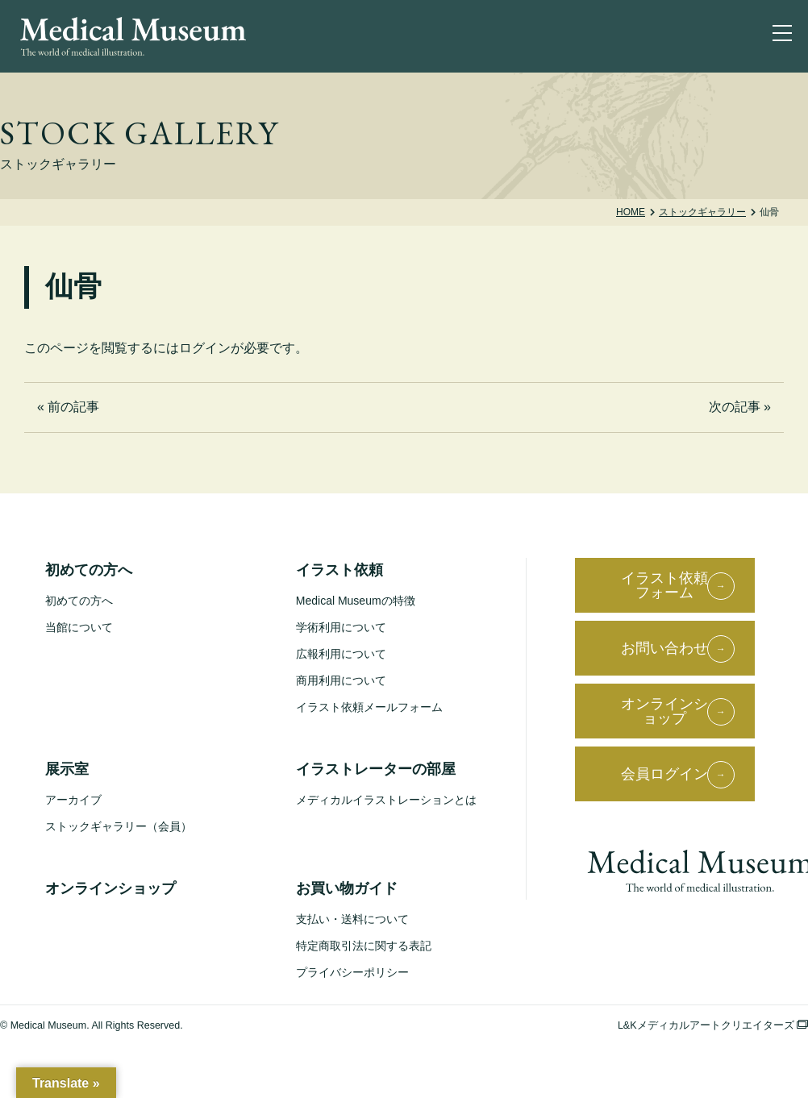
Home (630, 212)
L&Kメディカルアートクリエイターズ (713, 1025)
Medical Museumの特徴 (355, 600)
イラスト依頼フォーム (664, 585)
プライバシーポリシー (352, 972)
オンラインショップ (110, 888)
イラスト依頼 (339, 570)
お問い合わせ (664, 648)
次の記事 (734, 407)
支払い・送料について (352, 919)
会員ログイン (664, 774)
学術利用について (341, 627)
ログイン (205, 348)
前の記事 (73, 407)
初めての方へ (88, 570)
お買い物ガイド (347, 888)
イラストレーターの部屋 (376, 769)
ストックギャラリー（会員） (118, 826)
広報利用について (341, 653)
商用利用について (341, 680)
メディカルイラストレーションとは (386, 799)
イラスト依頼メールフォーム (369, 707)
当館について (79, 627)
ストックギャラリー (702, 212)
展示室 (67, 769)
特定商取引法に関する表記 (363, 945)
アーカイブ (73, 799)
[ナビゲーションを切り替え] (785, 36)
